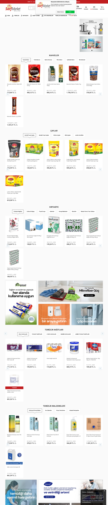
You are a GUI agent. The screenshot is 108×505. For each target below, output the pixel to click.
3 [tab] (92, 33)
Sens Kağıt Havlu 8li (52, 261)
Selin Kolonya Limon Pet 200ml (73, 306)
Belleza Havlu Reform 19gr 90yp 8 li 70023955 (93, 262)
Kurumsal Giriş (8, 463)
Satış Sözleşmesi (25, 461)
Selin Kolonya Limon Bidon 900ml (34, 306)
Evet (70, 12)
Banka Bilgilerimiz (9, 458)
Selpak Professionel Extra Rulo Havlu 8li (13, 262)
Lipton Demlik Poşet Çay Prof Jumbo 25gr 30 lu (92, 128)
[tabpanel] (80, 44)
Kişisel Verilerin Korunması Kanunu (28, 452)
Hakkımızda (7, 453)
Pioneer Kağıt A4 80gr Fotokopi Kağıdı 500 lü (13, 171)
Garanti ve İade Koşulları (27, 463)
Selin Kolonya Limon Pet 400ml (92, 306)
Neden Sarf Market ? (9, 455)
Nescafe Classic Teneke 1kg (74, 84)
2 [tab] (91, 33)
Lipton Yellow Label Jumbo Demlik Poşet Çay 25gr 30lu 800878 (54, 128)
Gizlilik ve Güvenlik (25, 466)
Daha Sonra (60, 12)
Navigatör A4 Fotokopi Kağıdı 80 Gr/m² (52, 171)
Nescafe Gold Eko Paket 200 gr (14, 84)
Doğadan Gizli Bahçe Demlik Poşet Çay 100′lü (74, 128)
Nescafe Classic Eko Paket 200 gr (34, 84)
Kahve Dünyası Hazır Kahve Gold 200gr (93, 84)
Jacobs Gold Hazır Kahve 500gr (53, 84)
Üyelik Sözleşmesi (25, 458)
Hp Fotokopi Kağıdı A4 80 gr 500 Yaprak (34, 171)
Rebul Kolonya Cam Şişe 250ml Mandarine (53, 306)
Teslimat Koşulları (25, 455)
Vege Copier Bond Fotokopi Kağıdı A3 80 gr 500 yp (93, 171)
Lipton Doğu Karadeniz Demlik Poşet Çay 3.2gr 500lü (13, 128)
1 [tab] (89, 33)
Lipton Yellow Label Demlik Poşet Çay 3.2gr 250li (34, 128)
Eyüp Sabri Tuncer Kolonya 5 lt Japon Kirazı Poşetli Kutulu (14, 306)
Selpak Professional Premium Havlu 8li (32, 262)
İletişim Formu (7, 461)
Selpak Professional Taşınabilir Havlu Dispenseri (74, 262)
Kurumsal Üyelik (8, 450)
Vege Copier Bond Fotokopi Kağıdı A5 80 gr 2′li (74, 171)
